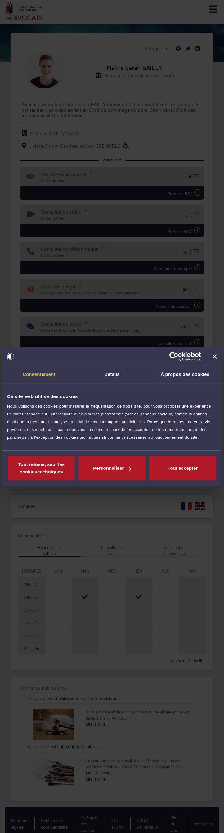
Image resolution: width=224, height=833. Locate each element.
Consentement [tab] (39, 374)
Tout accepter (183, 468)
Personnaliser (112, 468)
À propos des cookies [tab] (184, 374)
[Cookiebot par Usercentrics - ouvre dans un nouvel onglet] (174, 356)
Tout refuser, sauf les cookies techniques (41, 468)
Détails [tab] (112, 374)
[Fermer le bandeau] (215, 356)
